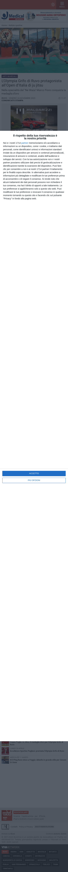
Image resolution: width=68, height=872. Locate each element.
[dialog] (34, 436)
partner (24, 143)
